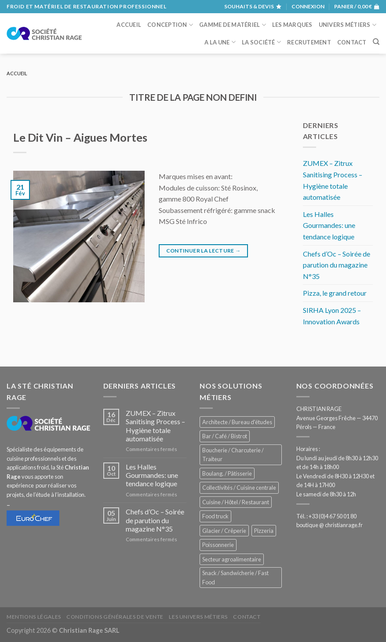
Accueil (129, 24)
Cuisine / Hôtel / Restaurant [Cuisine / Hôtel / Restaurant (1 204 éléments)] (235, 502)
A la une (220, 42)
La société (261, 42)
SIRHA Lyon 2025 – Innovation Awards (332, 316)
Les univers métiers (198, 616)
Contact (352, 42)
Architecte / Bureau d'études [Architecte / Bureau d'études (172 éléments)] (237, 422)
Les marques (292, 24)
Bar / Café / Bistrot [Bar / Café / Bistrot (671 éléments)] (224, 436)
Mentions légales (34, 616)
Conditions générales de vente (115, 616)
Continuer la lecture (203, 250)
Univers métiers (347, 25)
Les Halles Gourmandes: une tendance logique (329, 225)
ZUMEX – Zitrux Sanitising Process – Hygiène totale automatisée (332, 180)
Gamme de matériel (232, 25)
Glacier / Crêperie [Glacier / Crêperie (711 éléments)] (224, 530)
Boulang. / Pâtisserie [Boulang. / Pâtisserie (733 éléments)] (227, 473)
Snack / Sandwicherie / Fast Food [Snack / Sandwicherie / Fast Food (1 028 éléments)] (235, 577)
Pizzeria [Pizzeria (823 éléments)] (263, 530)
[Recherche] (376, 41)
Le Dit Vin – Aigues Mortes (80, 137)
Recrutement (309, 42)
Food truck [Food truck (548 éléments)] (215, 516)
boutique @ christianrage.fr (329, 524)
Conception (170, 25)
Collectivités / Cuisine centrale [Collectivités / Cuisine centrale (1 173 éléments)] (239, 487)
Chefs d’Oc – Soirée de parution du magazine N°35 (336, 264)
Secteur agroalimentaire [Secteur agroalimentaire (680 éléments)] (231, 559)
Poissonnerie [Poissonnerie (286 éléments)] (218, 544)
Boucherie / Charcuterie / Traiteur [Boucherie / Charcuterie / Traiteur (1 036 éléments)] (233, 454)
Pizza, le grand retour (335, 293)
